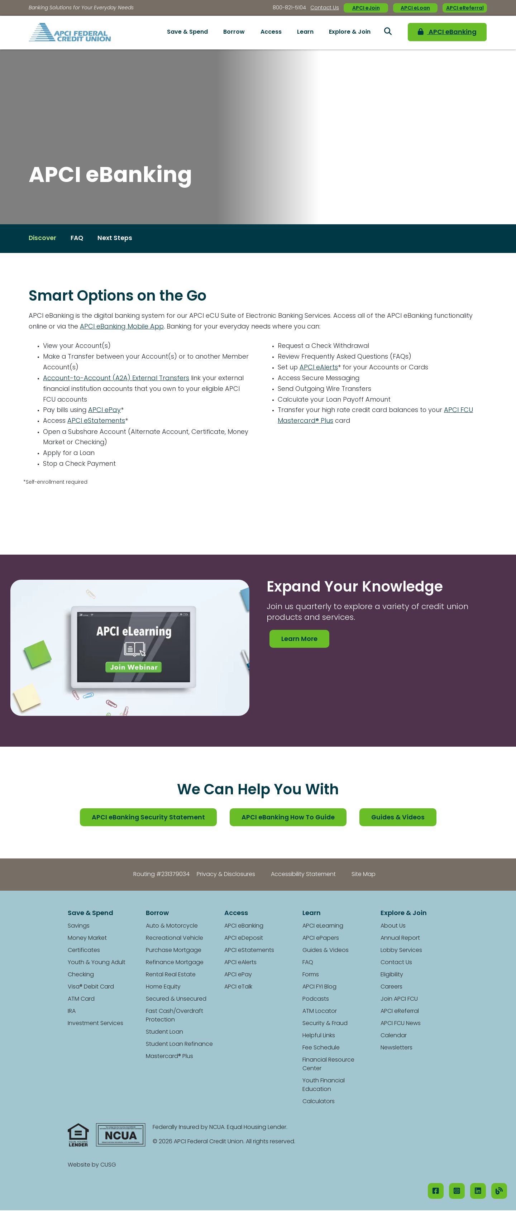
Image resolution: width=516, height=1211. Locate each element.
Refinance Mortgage (175, 963)
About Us (393, 927)
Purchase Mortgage (173, 951)
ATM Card (81, 1000)
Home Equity (163, 988)
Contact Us (324, 8)
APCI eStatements (96, 421)
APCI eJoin (366, 8)
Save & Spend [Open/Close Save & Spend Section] (187, 32)
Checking (81, 975)
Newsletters (396, 1049)
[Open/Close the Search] (388, 32)
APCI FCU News (401, 1024)
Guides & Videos (399, 818)
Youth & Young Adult (96, 963)
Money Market (87, 939)
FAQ (307, 963)
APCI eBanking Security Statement (147, 818)
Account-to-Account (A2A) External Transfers (116, 378)
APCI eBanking (443, 32)
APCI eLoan (415, 8)
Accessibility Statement (303, 875)
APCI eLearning (322, 927)
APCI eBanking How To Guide (287, 818)
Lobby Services (401, 951)
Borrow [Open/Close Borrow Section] (234, 32)
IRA (72, 1012)
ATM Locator (319, 1012)
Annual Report (400, 939)
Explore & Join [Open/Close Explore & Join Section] (350, 32)
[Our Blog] (499, 1191)
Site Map (364, 875)
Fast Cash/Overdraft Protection (174, 1016)
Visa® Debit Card (91, 988)
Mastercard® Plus (169, 1057)
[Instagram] (457, 1191)
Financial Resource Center (328, 1065)
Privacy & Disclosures (226, 875)
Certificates (84, 951)
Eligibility (392, 975)
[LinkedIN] (478, 1191)
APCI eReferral (465, 8)
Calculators (318, 1102)
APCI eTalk (238, 988)
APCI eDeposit (243, 939)
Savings (79, 927)
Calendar (394, 1036)
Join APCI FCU (399, 1000)
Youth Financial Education (323, 1086)
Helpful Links (318, 1036)
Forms (310, 975)
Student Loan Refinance (179, 1045)
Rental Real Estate (171, 975)
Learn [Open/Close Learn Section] (305, 32)
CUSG (108, 1166)
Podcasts (315, 1000)
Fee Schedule (321, 1049)
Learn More (299, 639)
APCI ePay (105, 410)
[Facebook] (436, 1191)
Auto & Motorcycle (172, 927)
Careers (391, 988)
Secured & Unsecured (176, 1000)
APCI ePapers (320, 939)
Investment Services (95, 1024)
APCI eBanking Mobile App (123, 327)
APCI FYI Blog (319, 988)
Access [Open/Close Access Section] (271, 32)
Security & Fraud (325, 1024)
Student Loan (164, 1033)
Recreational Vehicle (174, 939)
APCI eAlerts (319, 367)
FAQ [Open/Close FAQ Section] (78, 238)
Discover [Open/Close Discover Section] (43, 238)
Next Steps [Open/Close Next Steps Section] (117, 238)
